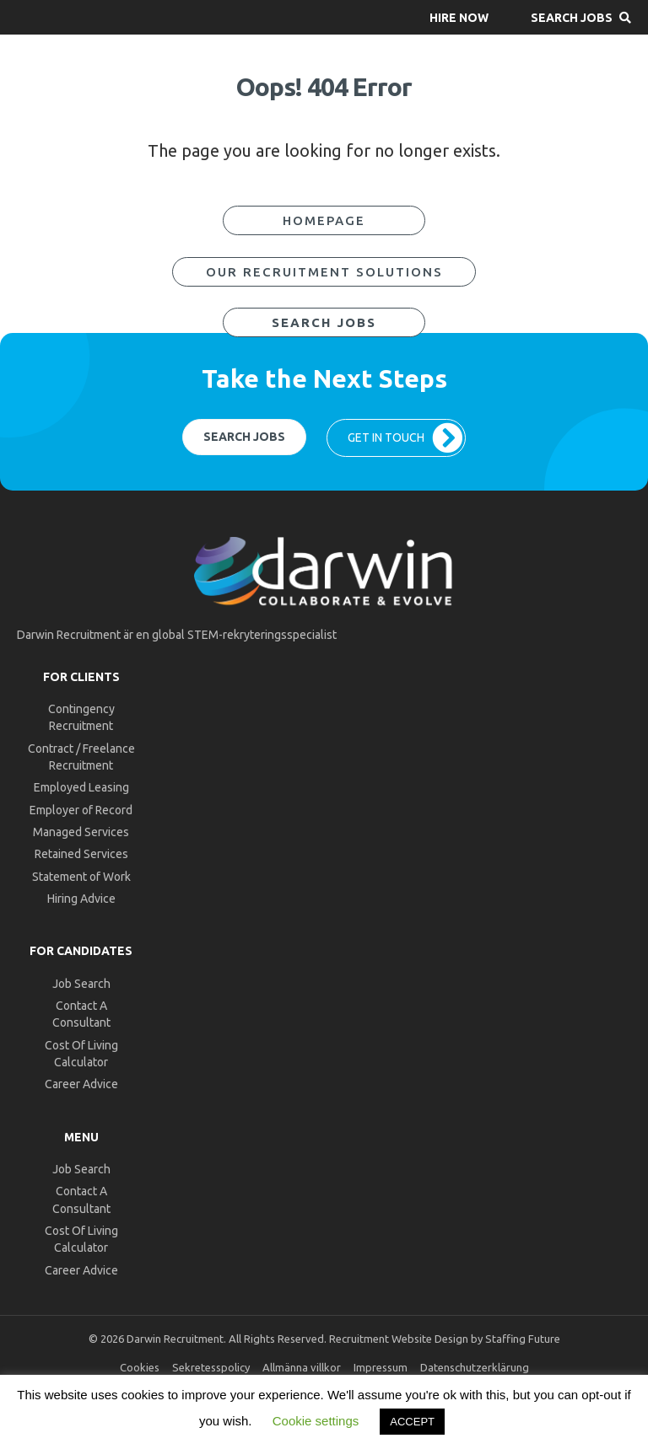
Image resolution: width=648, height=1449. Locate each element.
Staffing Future (522, 1338)
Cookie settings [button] (316, 1421)
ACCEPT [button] (412, 1421)
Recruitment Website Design (398, 1338)
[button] (459, 17)
